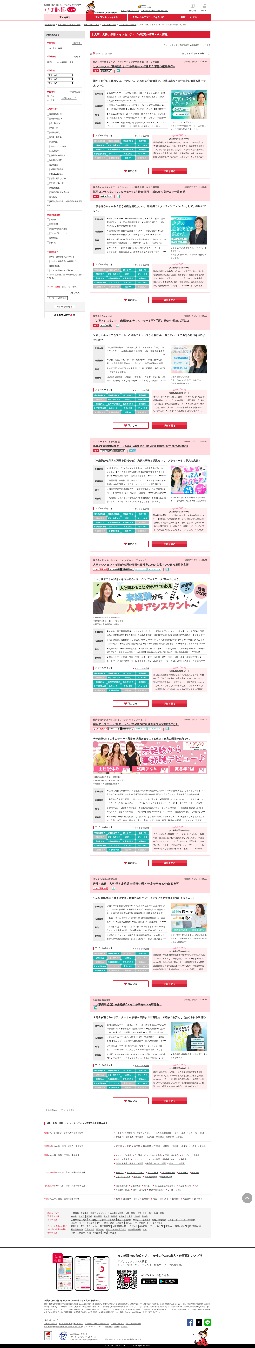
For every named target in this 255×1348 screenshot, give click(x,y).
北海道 (193, 1146)
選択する (77, 43)
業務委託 (54, 238)
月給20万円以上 (123, 1190)
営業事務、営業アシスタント (139, 1133)
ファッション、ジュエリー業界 (146, 1159)
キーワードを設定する (57, 298)
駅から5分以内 (139, 1190)
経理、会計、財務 (196, 1133)
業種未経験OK (56, 119)
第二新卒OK (55, 123)
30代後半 (164, 1199)
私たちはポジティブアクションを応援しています (123, 1339)
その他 (53, 242)
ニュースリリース (117, 1324)
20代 (118, 1199)
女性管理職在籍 (56, 169)
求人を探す (65, 17)
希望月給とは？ (76, 92)
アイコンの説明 (142, 136)
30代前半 (146, 1199)
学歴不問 (54, 128)
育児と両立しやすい (58, 178)
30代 (136, 1199)
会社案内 (108, 1326)
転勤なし (54, 142)
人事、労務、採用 (133, 1213)
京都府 (175, 1146)
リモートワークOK (58, 146)
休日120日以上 (56, 174)
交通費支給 (136, 1186)
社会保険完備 (122, 1186)
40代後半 (187, 1199)
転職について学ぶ (190, 17)
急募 (197, 1186)
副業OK (53, 197)
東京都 (119, 1146)
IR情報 (116, 1326)
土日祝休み (55, 151)
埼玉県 (137, 1146)
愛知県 (203, 1146)
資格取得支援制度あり (59, 192)
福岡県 (166, 1146)
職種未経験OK (56, 114)
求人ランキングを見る (106, 17)
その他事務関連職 (163, 1133)
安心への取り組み (65, 1324)
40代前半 (176, 1199)
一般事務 (120, 1133)
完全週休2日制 (185, 1186)
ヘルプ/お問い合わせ (133, 1324)
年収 (52, 100)
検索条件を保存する (64, 307)
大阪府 (128, 1146)
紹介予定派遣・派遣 (58, 229)
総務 (183, 1133)
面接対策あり (55, 266)
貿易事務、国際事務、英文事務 (129, 1137)
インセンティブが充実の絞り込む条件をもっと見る (186, 45)
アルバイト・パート (58, 233)
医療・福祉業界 (172, 1155)
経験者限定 (55, 132)
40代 (155, 1199)
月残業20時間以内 (57, 155)
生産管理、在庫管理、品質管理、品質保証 (164, 1137)
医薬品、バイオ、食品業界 (175, 1159)
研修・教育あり (56, 137)
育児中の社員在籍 (157, 1190)
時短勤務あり (55, 188)
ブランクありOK (57, 183)
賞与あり (148, 1186)
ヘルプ (124, 11)
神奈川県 (147, 1146)
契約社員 (54, 224)
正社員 (53, 219)
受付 (176, 1133)
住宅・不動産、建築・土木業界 (129, 1163)
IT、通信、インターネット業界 (148, 1155)
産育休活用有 (55, 160)
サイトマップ (133, 11)
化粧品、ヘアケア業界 (156, 1163)
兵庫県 (184, 1146)
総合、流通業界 (122, 1159)
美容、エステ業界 (177, 1163)
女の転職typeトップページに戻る (60, 1110)
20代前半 (198, 1199)
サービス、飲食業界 (190, 1155)
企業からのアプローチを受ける (148, 17)
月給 (52, 96)
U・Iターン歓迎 (174, 1190)
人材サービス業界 (123, 1155)
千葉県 (157, 1146)
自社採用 (124, 1326)
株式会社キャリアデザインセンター (69, 1326)
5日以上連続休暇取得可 (165, 1186)
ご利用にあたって (50, 1324)
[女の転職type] (49, 1326)
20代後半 (127, 1199)
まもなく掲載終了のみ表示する (63, 261)
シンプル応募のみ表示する (61, 270)
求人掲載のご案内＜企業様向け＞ (154, 11)
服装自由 (54, 165)
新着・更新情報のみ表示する (62, 257)
